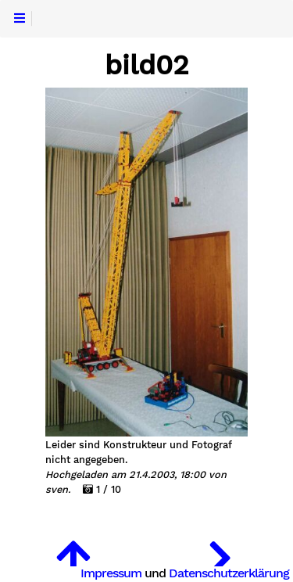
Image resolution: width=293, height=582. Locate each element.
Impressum (110, 573)
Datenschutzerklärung (229, 573)
